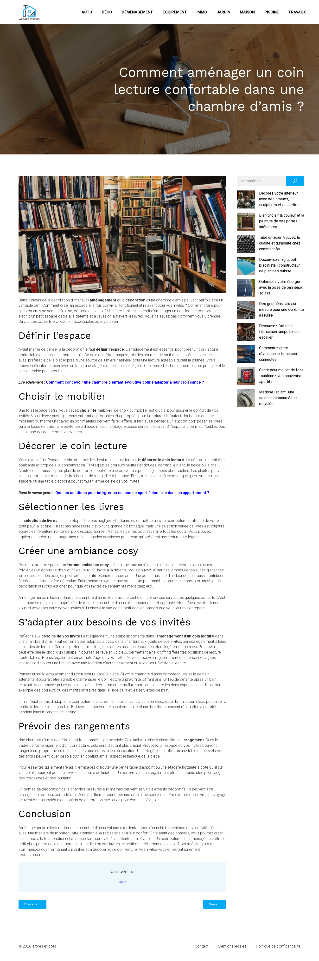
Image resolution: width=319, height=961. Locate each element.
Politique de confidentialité (278, 948)
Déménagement (137, 13)
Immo (202, 13)
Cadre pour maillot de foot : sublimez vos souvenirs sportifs (281, 378)
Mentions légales (232, 948)
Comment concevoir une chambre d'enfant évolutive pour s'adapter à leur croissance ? (125, 384)
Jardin (223, 13)
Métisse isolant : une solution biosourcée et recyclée (278, 400)
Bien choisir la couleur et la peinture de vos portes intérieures (281, 223)
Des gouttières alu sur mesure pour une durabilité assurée (281, 312)
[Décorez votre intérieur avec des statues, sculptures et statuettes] (246, 202)
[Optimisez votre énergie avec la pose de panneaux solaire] (246, 291)
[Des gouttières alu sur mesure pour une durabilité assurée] (246, 313)
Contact (201, 948)
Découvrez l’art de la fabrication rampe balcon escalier (279, 334)
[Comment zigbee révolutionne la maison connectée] (246, 357)
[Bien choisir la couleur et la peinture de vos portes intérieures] (246, 224)
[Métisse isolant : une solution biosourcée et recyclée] (246, 401)
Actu (87, 13)
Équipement (175, 13)
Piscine (271, 13)
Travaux (297, 13)
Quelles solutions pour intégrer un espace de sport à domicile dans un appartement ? (132, 495)
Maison (247, 13)
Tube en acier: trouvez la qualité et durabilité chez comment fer (279, 245)
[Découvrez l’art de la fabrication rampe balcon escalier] (246, 335)
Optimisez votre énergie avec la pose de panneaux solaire (281, 290)
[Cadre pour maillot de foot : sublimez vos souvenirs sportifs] (246, 379)
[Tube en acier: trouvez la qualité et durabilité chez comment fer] (246, 247)
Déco (107, 13)
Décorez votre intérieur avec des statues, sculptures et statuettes (279, 201)
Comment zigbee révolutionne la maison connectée (278, 356)
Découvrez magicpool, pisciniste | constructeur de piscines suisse (279, 267)
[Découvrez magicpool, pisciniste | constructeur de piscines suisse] (246, 269)
